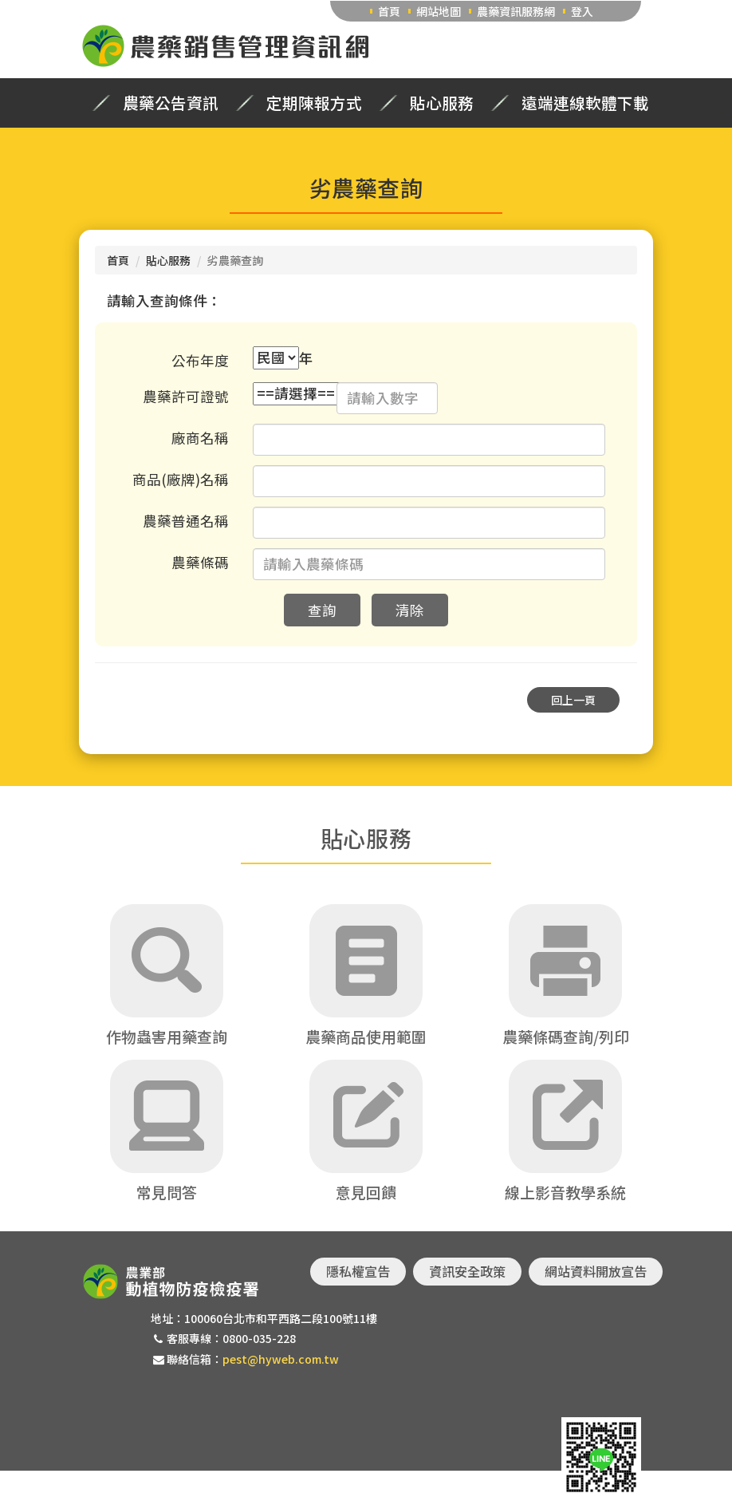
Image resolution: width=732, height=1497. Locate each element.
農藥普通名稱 (186, 521)
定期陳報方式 (314, 103)
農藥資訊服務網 (516, 11)
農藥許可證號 (186, 396)
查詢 (322, 610)
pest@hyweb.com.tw (280, 1359)
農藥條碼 (200, 562)
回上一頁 (573, 700)
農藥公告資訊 (170, 103)
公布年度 (200, 360)
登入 (582, 11)
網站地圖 (438, 11)
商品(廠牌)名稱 (180, 479)
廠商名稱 (200, 438)
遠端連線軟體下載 (585, 103)
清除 (410, 610)
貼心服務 (442, 103)
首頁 (389, 11)
